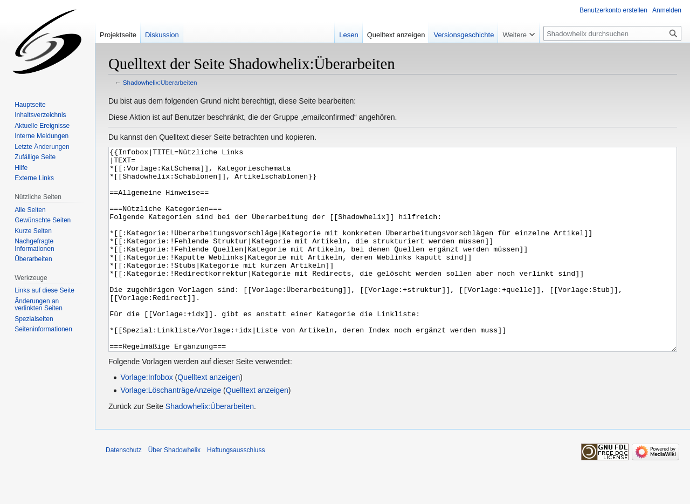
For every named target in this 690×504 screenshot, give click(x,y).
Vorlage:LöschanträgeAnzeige (170, 430)
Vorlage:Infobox (146, 417)
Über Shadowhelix (174, 490)
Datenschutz (124, 490)
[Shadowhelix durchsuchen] (612, 33)
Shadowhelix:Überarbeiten (160, 82)
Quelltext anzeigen (208, 417)
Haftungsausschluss (236, 490)
